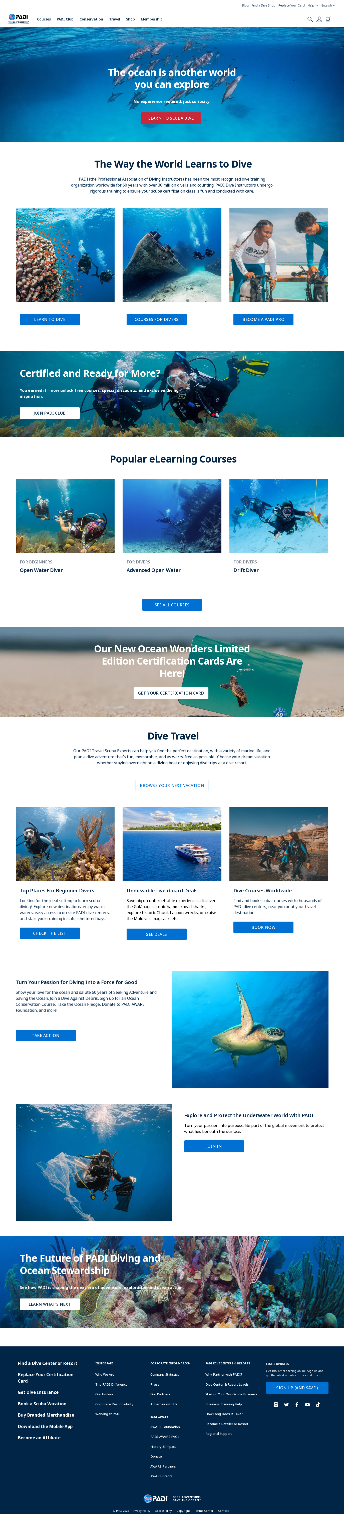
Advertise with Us (163, 1404)
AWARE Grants (161, 1476)
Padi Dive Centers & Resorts (227, 1363)
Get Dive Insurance (38, 1392)
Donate (156, 1456)
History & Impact (163, 1446)
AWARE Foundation (165, 1427)
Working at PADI (108, 1414)
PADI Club (65, 19)
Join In (214, 1146)
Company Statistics (164, 1374)
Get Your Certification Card (171, 693)
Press (154, 1384)
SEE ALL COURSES (172, 605)
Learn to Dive (49, 319)
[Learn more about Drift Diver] (278, 531)
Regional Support (218, 1433)
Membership (152, 19)
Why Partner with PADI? (223, 1374)
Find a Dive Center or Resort (47, 1363)
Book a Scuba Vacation (42, 1404)
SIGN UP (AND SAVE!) (297, 1388)
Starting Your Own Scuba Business (231, 1394)
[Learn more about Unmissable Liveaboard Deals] (172, 877)
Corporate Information (170, 1363)
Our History (104, 1394)
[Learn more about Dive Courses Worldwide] (278, 874)
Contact (223, 1511)
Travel (114, 19)
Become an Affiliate (39, 1438)
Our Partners (160, 1394)
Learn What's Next (50, 1304)
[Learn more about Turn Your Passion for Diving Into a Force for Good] (172, 1029)
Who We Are (104, 1374)
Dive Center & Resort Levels (227, 1384)
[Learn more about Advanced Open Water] (172, 531)
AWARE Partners (163, 1466)
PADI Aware (159, 1417)
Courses (44, 19)
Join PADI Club (50, 413)
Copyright (183, 1511)
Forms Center (204, 1511)
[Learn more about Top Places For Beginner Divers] (65, 877)
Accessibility (163, 1511)
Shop (130, 19)
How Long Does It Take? (224, 1414)
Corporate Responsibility (114, 1404)
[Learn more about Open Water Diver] (65, 531)
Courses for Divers (157, 319)
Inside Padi (104, 1363)
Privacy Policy (141, 1511)
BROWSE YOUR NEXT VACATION (172, 785)
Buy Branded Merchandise (46, 1415)
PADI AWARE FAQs (164, 1436)
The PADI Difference (111, 1384)
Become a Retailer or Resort (226, 1424)
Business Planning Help (223, 1404)
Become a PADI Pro (263, 319)
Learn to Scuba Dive (171, 118)
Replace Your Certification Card (46, 1378)
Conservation (91, 19)
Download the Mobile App (45, 1426)
